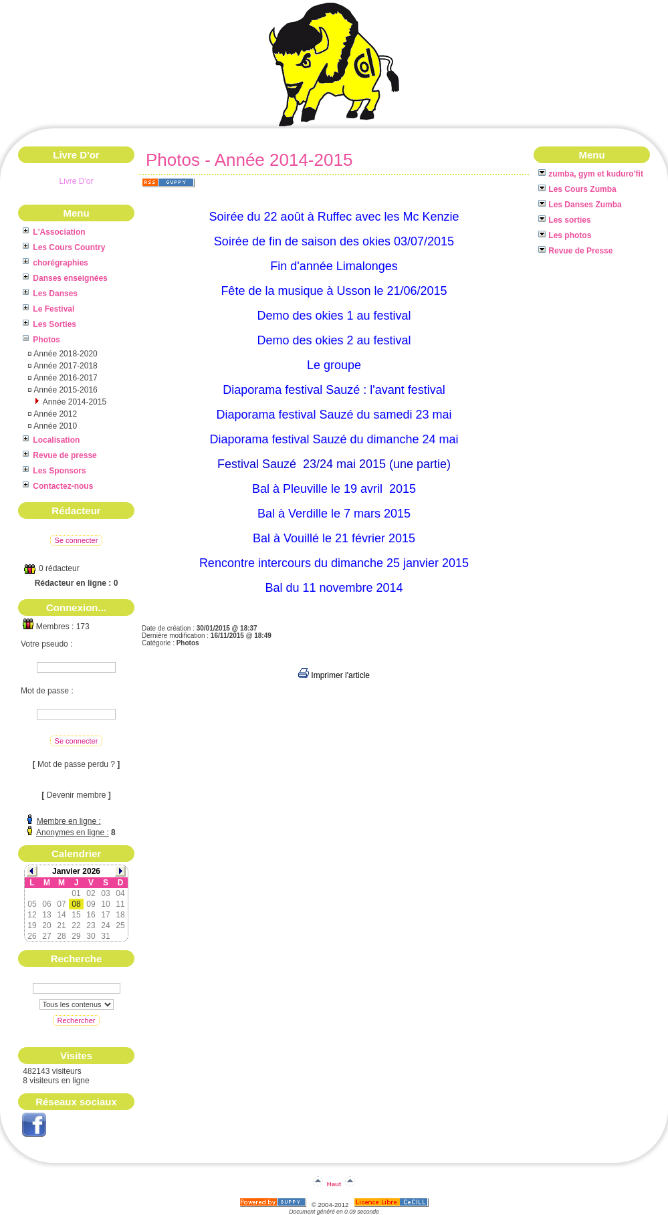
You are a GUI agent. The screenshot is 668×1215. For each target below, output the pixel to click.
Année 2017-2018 (65, 365)
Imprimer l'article (334, 675)
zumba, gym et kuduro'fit (590, 174)
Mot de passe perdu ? (76, 764)
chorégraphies (55, 262)
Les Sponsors (54, 470)
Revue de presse (60, 455)
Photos (41, 339)
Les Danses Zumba (580, 204)
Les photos (564, 235)
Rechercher (77, 1020)
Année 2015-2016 (65, 390)
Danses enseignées (65, 278)
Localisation (51, 440)
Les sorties (564, 220)
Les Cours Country (64, 247)
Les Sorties (49, 324)
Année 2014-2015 (73, 402)
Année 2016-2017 (65, 377)
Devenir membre (76, 795)
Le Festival (48, 309)
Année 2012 (54, 414)
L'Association (54, 232)
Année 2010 (54, 426)
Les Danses (50, 293)
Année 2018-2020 (65, 353)
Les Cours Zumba (577, 189)
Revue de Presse (575, 250)
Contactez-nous (58, 486)
